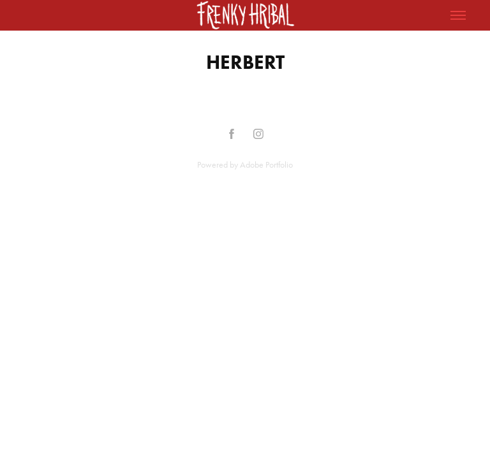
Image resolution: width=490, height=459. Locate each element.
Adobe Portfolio (266, 164)
